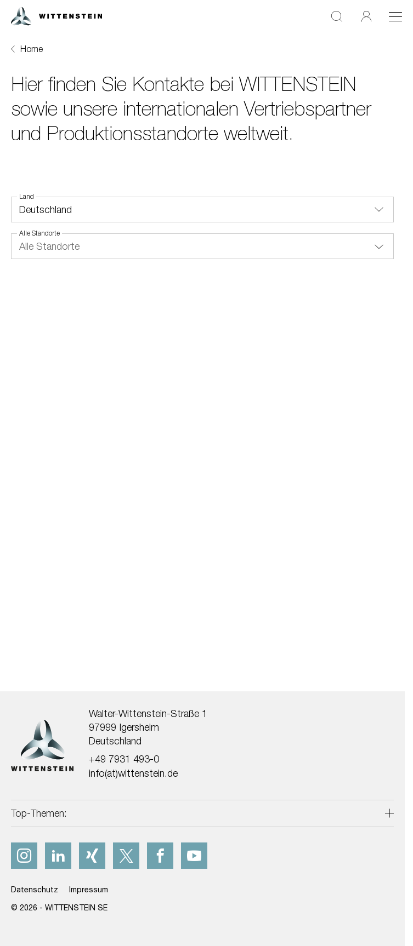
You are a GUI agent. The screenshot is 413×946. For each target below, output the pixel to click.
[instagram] (24, 855)
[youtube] (194, 855)
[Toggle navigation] (395, 16)
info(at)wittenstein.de (133, 773)
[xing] (92, 855)
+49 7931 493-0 (124, 759)
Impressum (88, 889)
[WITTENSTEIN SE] (56, 15)
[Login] (366, 16)
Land (26, 196)
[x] (126, 855)
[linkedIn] (58, 855)
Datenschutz (34, 889)
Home (31, 49)
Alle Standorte (39, 233)
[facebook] (160, 855)
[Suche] (337, 16)
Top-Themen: (39, 813)
